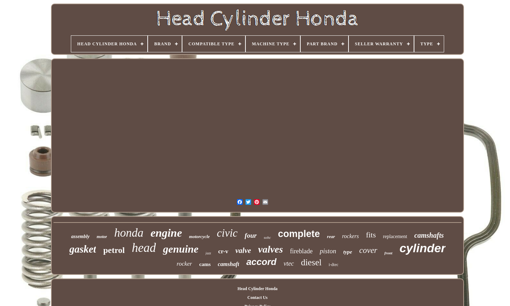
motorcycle (199, 236)
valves (270, 249)
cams (205, 264)
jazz (208, 253)
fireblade (301, 251)
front (388, 253)
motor (102, 236)
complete (299, 234)
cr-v (223, 251)
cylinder (423, 248)
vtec (289, 263)
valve (243, 250)
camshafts (429, 235)
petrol (114, 250)
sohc (267, 237)
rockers (350, 236)
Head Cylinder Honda (257, 288)
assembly (80, 236)
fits (371, 234)
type (347, 252)
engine (166, 232)
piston (328, 251)
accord (261, 261)
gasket (82, 249)
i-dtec (333, 264)
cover (368, 250)
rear (331, 236)
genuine (180, 249)
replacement (395, 236)
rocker (184, 263)
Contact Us (257, 297)
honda (128, 232)
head (144, 248)
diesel (311, 262)
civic (227, 233)
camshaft (228, 264)
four (251, 235)
